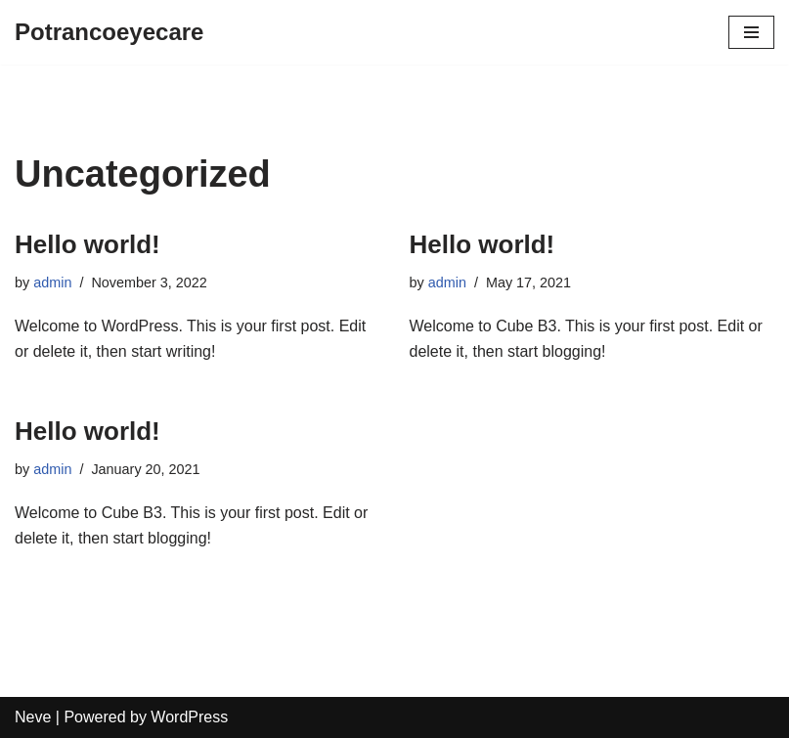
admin (52, 282)
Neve (33, 717)
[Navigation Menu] (751, 32)
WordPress (189, 717)
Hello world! (87, 244)
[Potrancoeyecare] (109, 32)
